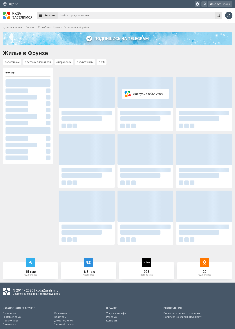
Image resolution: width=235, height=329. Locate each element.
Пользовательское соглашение (182, 313)
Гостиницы (9, 313)
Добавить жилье (220, 4)
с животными (85, 62)
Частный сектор (64, 324)
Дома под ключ (63, 320)
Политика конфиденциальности (182, 316)
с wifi (102, 62)
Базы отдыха (62, 313)
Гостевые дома (12, 316)
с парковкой (63, 62)
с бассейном (12, 62)
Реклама (111, 316)
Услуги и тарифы (116, 313)
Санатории (9, 324)
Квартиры (60, 316)
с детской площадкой (38, 62)
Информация (172, 308)
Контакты (112, 320)
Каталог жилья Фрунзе (19, 308)
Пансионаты (10, 320)
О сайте (111, 308)
